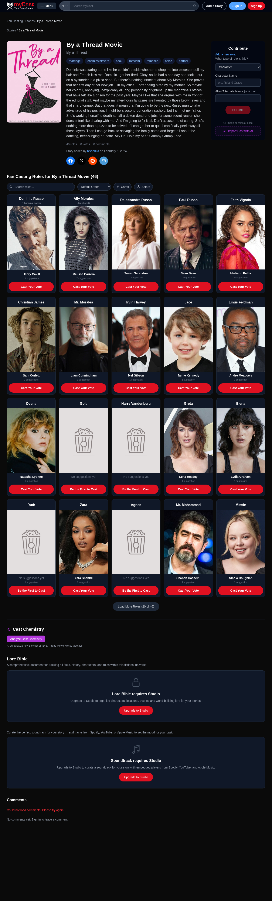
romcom (134, 61)
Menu (46, 6)
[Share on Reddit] (92, 161)
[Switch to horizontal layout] (122, 187)
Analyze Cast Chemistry (26, 639)
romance (152, 61)
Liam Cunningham (84, 375)
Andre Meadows (240, 375)
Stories (30, 21)
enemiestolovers (98, 61)
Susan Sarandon (136, 273)
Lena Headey (188, 476)
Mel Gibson (136, 375)
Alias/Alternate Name (235, 91)
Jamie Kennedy (188, 375)
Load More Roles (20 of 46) (136, 606)
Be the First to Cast (83, 489)
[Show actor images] (143, 187)
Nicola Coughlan (240, 578)
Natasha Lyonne (31, 476)
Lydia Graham (241, 476)
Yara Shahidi (84, 578)
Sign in (237, 6)
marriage (75, 61)
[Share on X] (81, 161)
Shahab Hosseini (188, 578)
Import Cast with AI (238, 131)
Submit (238, 110)
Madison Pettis (240, 273)
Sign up (256, 6)
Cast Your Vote (31, 286)
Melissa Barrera (83, 274)
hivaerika (93, 151)
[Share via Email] (103, 161)
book (119, 61)
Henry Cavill (31, 274)
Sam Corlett (31, 375)
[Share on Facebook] (70, 161)
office (168, 61)
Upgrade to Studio (136, 710)
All (65, 5)
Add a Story (214, 6)
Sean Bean (188, 273)
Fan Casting (15, 21)
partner (183, 61)
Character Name (226, 75)
